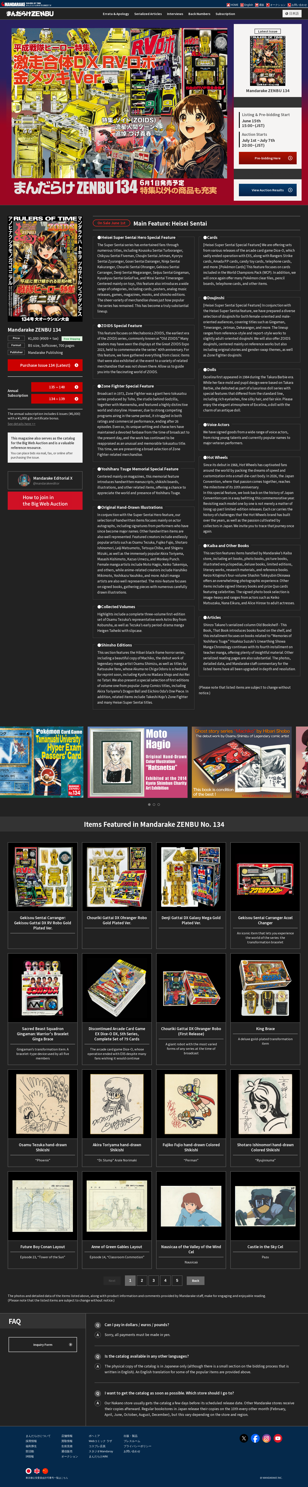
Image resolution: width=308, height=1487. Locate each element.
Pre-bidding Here (268, 158)
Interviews (175, 13)
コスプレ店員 (97, 1446)
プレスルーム (132, 1441)
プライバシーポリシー (137, 1446)
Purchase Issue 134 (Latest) (45, 365)
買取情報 (67, 1441)
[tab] (149, 804)
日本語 (294, 13)
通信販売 (67, 1451)
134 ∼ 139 (57, 398)
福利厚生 (31, 1446)
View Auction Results (268, 190)
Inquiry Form (42, 1344)
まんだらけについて (38, 1436)
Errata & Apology (116, 13)
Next (112, 1280)
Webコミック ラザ (100, 1441)
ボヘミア (94, 1436)
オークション (69, 1456)
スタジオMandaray (101, 1451)
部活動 (30, 1451)
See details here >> (22, 424)
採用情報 (31, 1441)
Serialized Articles (148, 13)
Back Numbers (199, 13)
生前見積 (67, 1446)
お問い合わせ (132, 1451)
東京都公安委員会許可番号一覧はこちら (47, 1477)
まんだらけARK (98, 1456)
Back (195, 1280)
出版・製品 (131, 1436)
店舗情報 (67, 1436)
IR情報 (30, 1456)
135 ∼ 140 (57, 387)
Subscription (225, 13)
